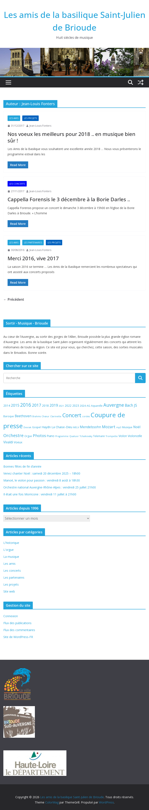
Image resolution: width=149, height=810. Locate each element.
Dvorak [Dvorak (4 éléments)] (27, 427)
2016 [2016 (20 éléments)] (25, 405)
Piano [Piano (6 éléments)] (50, 436)
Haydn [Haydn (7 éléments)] (46, 427)
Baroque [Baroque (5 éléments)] (8, 416)
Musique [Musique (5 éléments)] (127, 427)
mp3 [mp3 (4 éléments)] (118, 427)
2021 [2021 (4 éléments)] (61, 405)
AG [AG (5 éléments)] (88, 406)
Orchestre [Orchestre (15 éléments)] (13, 435)
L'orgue (8, 550)
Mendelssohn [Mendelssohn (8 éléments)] (90, 427)
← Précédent (13, 299)
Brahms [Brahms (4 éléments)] (36, 416)
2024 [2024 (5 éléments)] (83, 406)
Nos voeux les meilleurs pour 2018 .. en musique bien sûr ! (71, 137)
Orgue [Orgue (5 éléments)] (28, 436)
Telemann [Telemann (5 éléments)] (99, 436)
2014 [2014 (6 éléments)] (6, 406)
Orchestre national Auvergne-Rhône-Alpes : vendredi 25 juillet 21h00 (49, 487)
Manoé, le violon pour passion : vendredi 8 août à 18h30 (41, 480)
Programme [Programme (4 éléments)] (62, 436)
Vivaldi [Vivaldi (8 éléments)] (8, 442)
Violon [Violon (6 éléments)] (123, 436)
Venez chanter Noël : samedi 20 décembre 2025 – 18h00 (41, 473)
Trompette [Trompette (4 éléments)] (112, 436)
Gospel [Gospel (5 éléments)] (36, 427)
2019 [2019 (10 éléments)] (54, 405)
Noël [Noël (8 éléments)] (136, 427)
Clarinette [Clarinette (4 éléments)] (55, 416)
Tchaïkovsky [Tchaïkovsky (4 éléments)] (86, 436)
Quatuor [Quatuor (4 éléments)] (74, 436)
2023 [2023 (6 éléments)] (75, 406)
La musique (11, 557)
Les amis (13, 118)
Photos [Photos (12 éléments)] (39, 435)
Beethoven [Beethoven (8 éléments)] (23, 416)
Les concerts (17, 183)
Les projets (30, 118)
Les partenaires (33, 242)
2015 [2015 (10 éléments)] (15, 405)
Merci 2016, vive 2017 (33, 258)
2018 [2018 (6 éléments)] (45, 406)
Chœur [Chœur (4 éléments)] (45, 416)
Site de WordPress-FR (18, 637)
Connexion (10, 616)
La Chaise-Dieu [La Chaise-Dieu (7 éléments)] (61, 427)
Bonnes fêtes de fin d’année (22, 466)
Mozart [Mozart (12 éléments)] (108, 426)
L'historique (11, 543)
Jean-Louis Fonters (40, 125)
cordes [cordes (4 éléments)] (86, 416)
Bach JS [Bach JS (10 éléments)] (131, 405)
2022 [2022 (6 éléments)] (68, 406)
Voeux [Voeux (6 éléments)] (18, 442)
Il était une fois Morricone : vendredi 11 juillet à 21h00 (39, 494)
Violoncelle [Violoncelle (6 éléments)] (135, 436)
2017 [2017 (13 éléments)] (36, 405)
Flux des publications (17, 623)
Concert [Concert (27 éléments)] (71, 415)
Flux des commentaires (19, 630)
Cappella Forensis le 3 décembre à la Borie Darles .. (69, 199)
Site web (9, 591)
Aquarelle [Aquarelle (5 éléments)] (97, 406)
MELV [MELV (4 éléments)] (76, 427)
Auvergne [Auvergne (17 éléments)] (113, 405)
